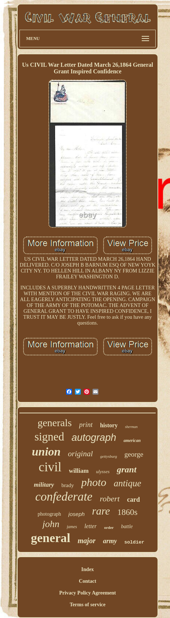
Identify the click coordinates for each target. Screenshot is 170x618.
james (72, 526)
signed (49, 436)
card (133, 499)
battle (127, 526)
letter (90, 526)
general (50, 538)
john (50, 524)
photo (93, 482)
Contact (87, 581)
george (133, 454)
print (86, 424)
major (87, 541)
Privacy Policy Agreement (87, 593)
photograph (49, 514)
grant (126, 469)
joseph (76, 514)
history (108, 425)
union (46, 451)
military (44, 484)
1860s (127, 512)
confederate (64, 496)
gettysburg (108, 456)
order (108, 527)
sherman (131, 427)
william (79, 470)
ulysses (102, 471)
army (110, 541)
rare (101, 511)
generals (54, 422)
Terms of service (87, 604)
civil (50, 467)
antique (127, 483)
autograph (94, 437)
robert (110, 498)
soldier (134, 542)
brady (67, 485)
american (132, 440)
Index (87, 569)
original (80, 453)
